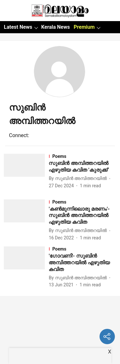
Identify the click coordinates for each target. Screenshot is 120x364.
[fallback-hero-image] (26, 171)
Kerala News (55, 27)
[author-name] (79, 178)
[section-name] (82, 156)
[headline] (82, 167)
